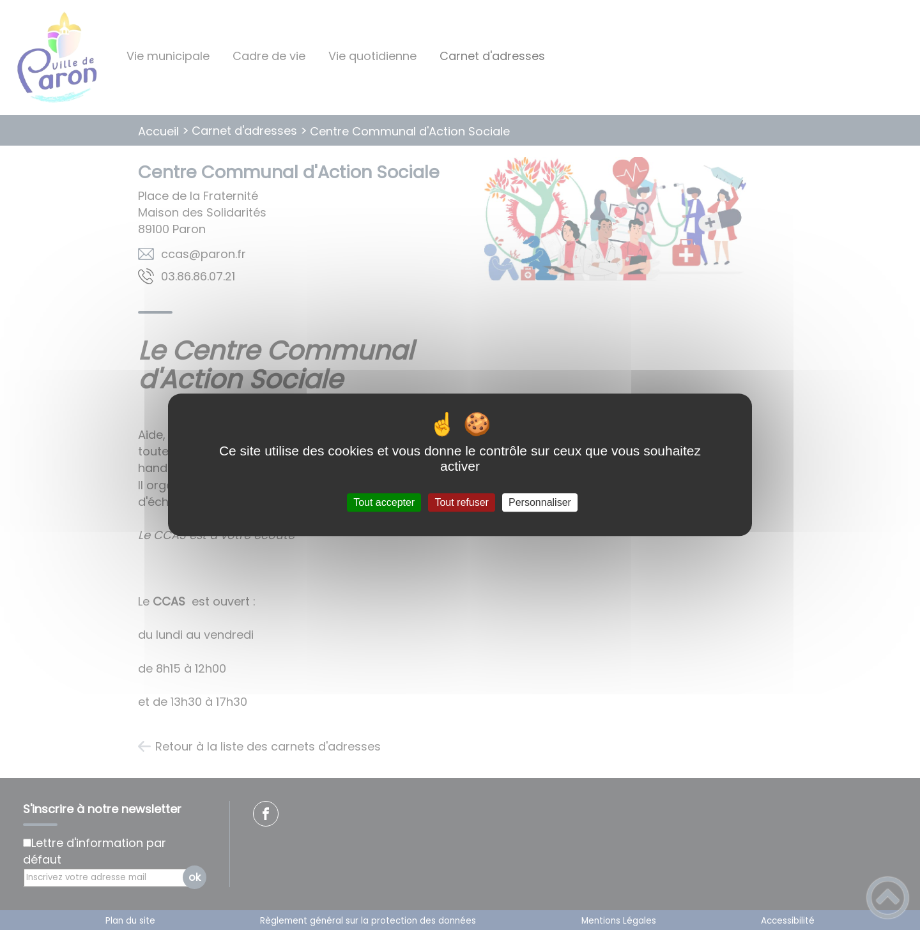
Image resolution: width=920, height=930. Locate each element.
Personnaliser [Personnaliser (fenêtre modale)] (540, 502)
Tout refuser (461, 502)
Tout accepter (384, 502)
